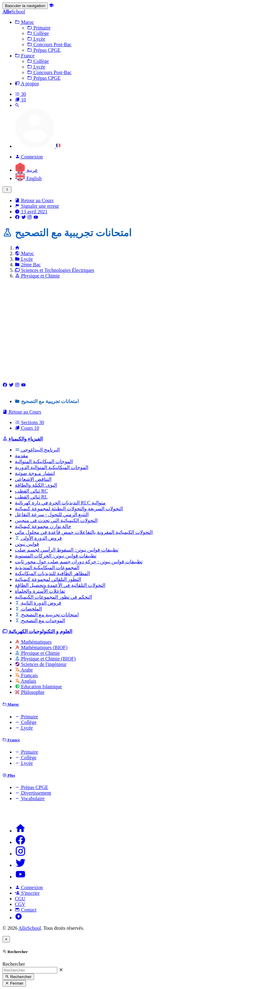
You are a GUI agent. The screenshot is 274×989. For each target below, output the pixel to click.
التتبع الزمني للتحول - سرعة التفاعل (52, 514)
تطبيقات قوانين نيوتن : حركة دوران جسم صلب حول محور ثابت (78, 561)
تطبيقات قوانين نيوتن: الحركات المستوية (55, 555)
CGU (20, 898)
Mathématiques (33, 642)
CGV (20, 904)
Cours (27, 428)
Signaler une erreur (37, 206)
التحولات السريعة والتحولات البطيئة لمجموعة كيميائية (69, 508)
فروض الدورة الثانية (38, 602)
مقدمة (21, 455)
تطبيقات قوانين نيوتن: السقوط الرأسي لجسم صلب (66, 549)
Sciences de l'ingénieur (41, 664)
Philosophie (30, 692)
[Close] (6, 939)
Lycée (24, 259)
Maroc (24, 253)
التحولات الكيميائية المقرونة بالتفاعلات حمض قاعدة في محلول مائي (84, 532)
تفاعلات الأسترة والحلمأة (40, 591)
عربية (26, 170)
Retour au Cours (34, 200)
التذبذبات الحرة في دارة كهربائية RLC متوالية (60, 502)
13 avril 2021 (31, 211)
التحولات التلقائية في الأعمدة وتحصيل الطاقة (60, 585)
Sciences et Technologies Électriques (54, 270)
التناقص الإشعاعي (33, 479)
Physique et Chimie (37, 275)
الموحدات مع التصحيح (40, 620)
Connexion (29, 887)
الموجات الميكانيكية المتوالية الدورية (51, 467)
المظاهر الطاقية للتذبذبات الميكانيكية (52, 573)
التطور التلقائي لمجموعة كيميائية (48, 579)
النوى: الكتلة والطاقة (36, 485)
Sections (29, 422)
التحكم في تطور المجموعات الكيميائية (53, 597)
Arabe (24, 669)
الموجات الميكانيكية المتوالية (44, 461)
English (28, 178)
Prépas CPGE (31, 787)
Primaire (26, 716)
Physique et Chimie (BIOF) (45, 658)
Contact (26, 909)
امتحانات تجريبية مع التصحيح (47, 614)
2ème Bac (28, 264)
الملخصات (28, 608)
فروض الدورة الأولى (38, 538)
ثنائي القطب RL (31, 496)
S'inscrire (27, 893)
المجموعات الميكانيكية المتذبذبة (47, 567)
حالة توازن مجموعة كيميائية (43, 526)
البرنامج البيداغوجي (37, 449)
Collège (26, 722)
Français (26, 675)
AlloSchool (29, 928)
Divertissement (33, 793)
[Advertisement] (137, 327)
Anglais (25, 681)
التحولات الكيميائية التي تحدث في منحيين (56, 520)
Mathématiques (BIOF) (41, 647)
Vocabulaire (30, 798)
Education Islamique (38, 686)
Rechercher (13, 964)
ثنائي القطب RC (31, 491)
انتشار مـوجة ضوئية (35, 473)
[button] (24, 22)
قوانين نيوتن (27, 544)
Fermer (14, 983)
